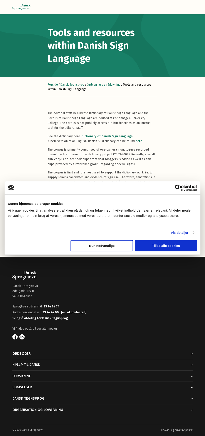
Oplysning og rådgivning (104, 85)
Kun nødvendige (102, 246)
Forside (53, 85)
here (139, 141)
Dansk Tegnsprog (72, 85)
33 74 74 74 (51, 306)
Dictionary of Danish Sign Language (107, 136)
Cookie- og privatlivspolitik (177, 430)
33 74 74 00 (50, 312)
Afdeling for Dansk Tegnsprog (46, 318)
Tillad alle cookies (166, 246)
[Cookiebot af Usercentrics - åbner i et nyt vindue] (178, 188)
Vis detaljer (179, 232)
